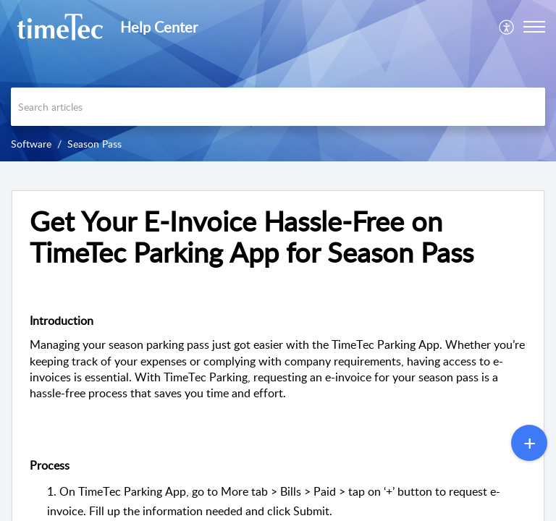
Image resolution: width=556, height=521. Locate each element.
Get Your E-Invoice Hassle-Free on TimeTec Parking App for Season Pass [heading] (251, 237)
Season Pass (94, 144)
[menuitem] (507, 26)
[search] (278, 107)
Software (31, 144)
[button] (507, 26)
